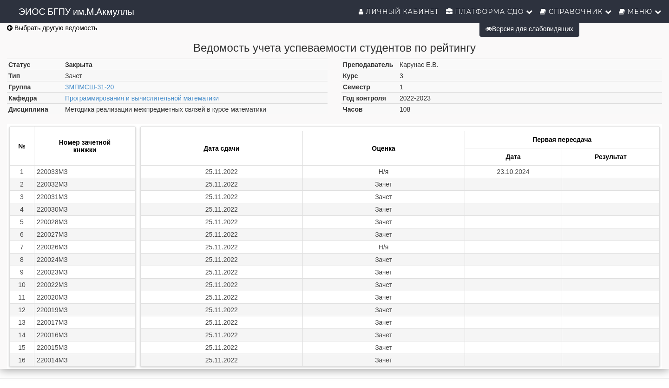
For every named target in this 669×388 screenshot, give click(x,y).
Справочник (576, 11)
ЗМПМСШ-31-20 (89, 87)
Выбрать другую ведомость (52, 28)
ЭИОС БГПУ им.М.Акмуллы (76, 11)
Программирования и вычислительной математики (142, 98)
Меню (640, 11)
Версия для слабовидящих (529, 29)
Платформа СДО (489, 11)
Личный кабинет (399, 11)
